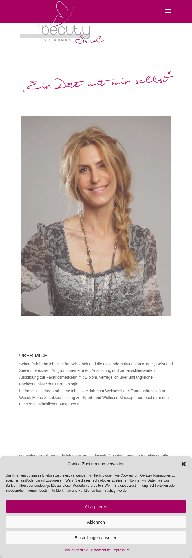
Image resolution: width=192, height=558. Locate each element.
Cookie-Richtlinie (75, 550)
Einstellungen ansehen (96, 537)
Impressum (120, 550)
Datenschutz (100, 550)
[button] (183, 464)
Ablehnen (96, 522)
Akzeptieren (96, 506)
